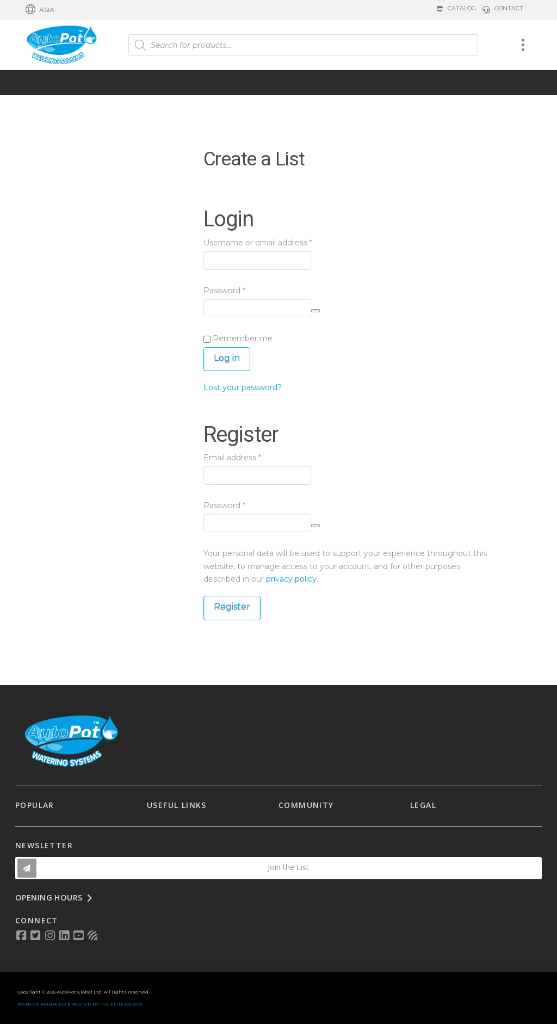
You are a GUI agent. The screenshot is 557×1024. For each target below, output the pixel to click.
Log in (227, 358)
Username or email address (274, 242)
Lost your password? (242, 387)
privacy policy (291, 579)
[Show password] (315, 310)
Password (241, 290)
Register (232, 606)
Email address (249, 457)
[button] (40, 9)
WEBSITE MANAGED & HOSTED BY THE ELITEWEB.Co (79, 1004)
